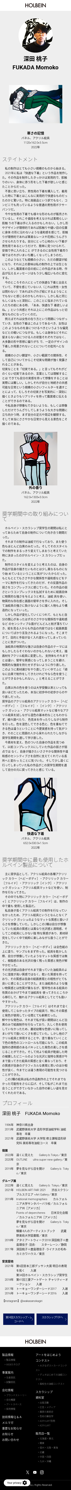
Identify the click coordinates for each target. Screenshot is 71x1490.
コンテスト (43, 1360)
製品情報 (7, 1355)
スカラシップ (44, 1392)
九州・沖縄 (45, 1461)
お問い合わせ (10, 1440)
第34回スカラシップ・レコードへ (19, 1319)
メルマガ (7, 1422)
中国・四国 (45, 1457)
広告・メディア (47, 1407)
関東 (42, 1443)
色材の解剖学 (46, 1416)
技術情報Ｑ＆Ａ (12, 1417)
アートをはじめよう (48, 1355)
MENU (66, 6)
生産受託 (10, 1377)
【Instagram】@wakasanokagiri (22, 1301)
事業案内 (7, 1372)
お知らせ (7, 1434)
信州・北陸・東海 (49, 1447)
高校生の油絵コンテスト (52, 1384)
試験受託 (10, 1382)
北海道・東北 (46, 1438)
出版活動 (44, 1402)
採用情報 (10, 1409)
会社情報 (7, 1390)
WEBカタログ (13, 1364)
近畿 (42, 1452)
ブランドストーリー (16, 1395)
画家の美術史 (46, 1412)
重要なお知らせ (12, 1428)
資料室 (40, 1397)
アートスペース (14, 1404)
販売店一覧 (43, 1433)
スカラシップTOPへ (52, 1317)
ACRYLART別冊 (47, 1421)
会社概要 (10, 1400)
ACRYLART (45, 1425)
